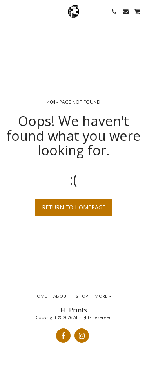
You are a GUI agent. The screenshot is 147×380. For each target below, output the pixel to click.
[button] (8, 11)
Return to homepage (73, 207)
